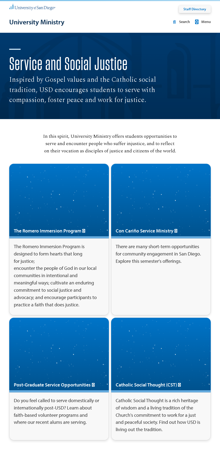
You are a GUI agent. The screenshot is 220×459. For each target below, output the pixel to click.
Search (180, 21)
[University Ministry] (36, 22)
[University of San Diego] (32, 7)
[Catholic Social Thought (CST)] (161, 379)
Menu (202, 21)
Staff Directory (194, 9)
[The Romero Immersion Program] (59, 239)
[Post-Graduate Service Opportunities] (59, 379)
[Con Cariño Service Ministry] (161, 239)
